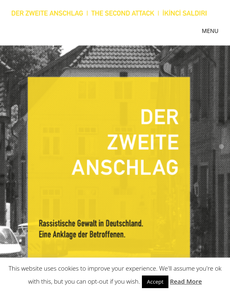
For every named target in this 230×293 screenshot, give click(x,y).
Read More (186, 281)
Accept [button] (155, 281)
